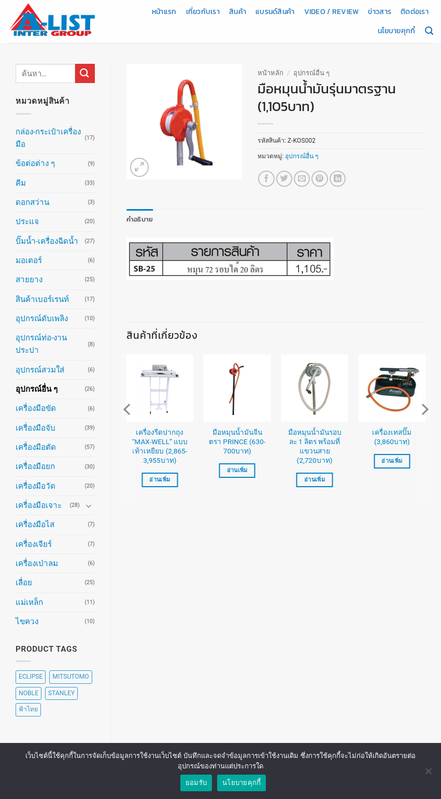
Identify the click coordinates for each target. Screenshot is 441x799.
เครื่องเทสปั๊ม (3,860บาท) (391, 437)
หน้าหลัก (270, 73)
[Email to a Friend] (302, 179)
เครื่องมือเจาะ (39, 505)
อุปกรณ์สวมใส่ (40, 370)
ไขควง (27, 621)
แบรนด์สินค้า (274, 11)
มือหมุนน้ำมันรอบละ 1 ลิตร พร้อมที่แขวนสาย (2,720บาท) (315, 446)
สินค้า (237, 11)
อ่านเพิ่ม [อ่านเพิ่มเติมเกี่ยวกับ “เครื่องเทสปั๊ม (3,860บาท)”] (391, 461)
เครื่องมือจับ (35, 428)
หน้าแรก (164, 11)
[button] (139, 167)
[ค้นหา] (429, 31)
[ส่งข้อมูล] (85, 73)
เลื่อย (24, 582)
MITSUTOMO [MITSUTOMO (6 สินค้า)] (70, 676)
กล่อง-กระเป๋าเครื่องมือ (48, 138)
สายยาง (29, 279)
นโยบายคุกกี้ (396, 30)
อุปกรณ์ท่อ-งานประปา (41, 344)
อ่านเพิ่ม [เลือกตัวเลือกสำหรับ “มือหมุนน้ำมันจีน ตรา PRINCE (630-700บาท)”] (237, 469)
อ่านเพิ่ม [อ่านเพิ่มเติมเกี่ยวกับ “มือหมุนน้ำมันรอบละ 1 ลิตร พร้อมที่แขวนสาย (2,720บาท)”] (314, 479)
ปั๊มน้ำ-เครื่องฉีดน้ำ (47, 241)
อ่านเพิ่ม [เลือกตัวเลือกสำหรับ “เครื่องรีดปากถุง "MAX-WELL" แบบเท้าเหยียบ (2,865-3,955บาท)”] (159, 479)
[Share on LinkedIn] (338, 179)
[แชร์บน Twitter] (284, 179)
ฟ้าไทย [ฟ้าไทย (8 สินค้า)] (28, 709)
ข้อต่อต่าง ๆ (35, 163)
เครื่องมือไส (35, 524)
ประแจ (27, 221)
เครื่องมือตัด (36, 447)
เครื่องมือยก (35, 466)
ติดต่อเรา (415, 11)
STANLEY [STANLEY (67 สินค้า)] (61, 693)
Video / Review (331, 11)
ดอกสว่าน (32, 202)
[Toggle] (88, 506)
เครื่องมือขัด (36, 408)
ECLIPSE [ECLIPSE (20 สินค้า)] (30, 676)
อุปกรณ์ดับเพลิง (42, 318)
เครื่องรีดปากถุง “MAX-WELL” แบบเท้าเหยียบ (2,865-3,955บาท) (160, 446)
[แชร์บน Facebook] (266, 179)
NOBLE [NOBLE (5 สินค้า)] (28, 693)
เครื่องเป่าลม (37, 563)
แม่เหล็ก (29, 602)
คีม (21, 183)
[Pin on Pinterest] (319, 179)
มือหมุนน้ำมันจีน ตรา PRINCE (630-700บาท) (237, 441)
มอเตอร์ (29, 260)
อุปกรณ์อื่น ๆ (37, 389)
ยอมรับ (196, 786)
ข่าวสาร (379, 11)
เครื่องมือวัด (35, 486)
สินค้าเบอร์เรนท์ (42, 299)
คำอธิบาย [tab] (138, 219)
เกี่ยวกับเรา (203, 11)
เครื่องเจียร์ (34, 544)
